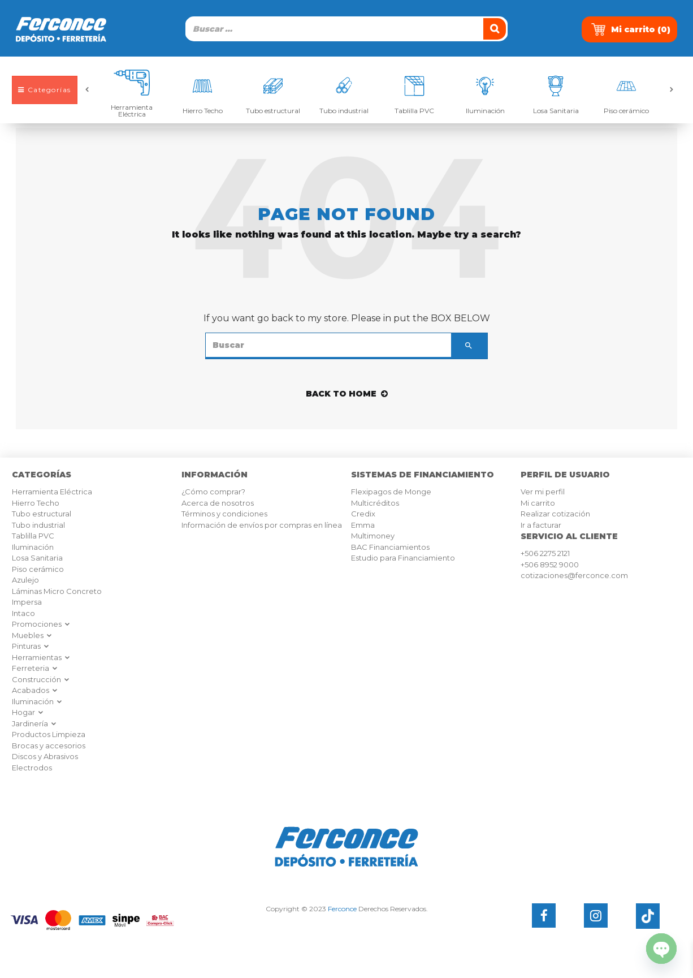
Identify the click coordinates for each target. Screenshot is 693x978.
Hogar (28, 712)
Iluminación (485, 110)
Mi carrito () (630, 29)
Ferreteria (35, 668)
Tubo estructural (273, 110)
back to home (347, 394)
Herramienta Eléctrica (132, 110)
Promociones (41, 623)
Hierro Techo (203, 110)
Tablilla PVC (414, 110)
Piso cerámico (626, 110)
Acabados (35, 690)
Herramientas (41, 657)
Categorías (44, 89)
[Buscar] (495, 29)
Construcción (41, 679)
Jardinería (34, 723)
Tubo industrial (344, 110)
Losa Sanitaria (556, 110)
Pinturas (31, 645)
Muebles (32, 635)
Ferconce (342, 908)
